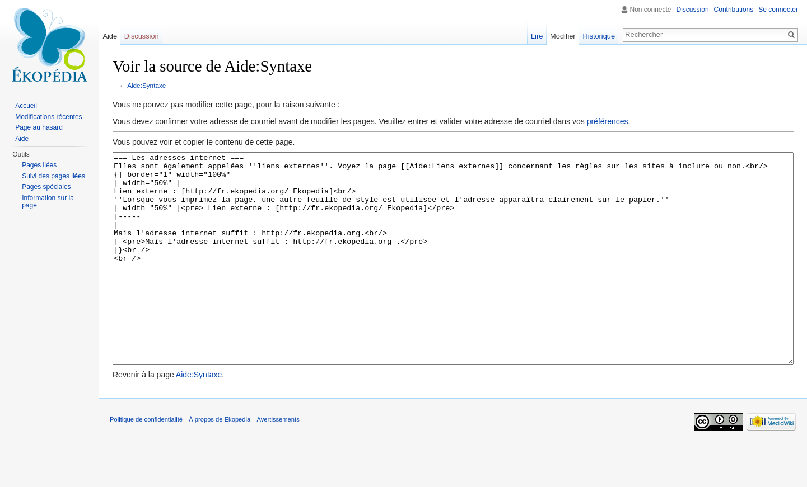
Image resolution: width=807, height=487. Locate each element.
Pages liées (39, 165)
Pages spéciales (46, 187)
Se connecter (778, 9)
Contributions (734, 9)
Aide (109, 36)
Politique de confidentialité (146, 461)
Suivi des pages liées (53, 176)
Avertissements (277, 461)
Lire (537, 36)
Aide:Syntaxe (146, 85)
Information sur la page (48, 202)
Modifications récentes (48, 117)
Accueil (26, 106)
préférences (607, 121)
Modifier (563, 36)
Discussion (693, 9)
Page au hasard (39, 127)
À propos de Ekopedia (219, 461)
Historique (598, 36)
